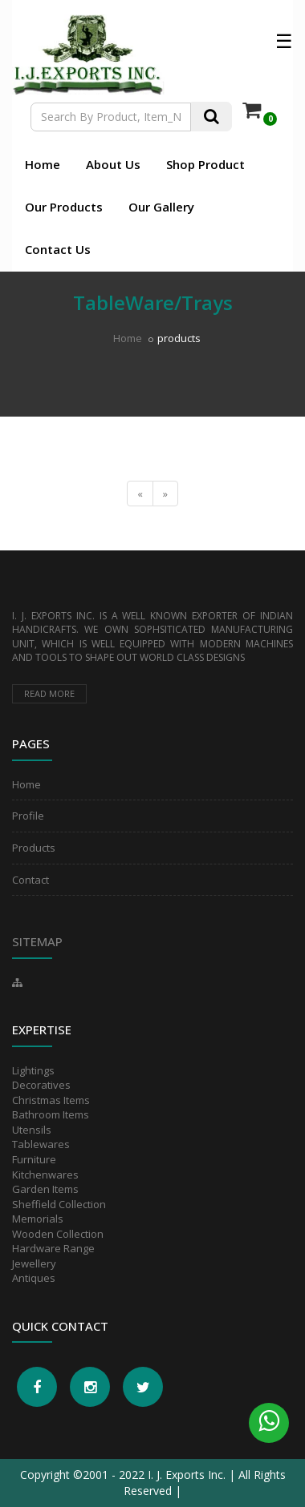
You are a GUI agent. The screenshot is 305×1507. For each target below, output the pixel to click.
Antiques (33, 1278)
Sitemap (37, 941)
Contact (30, 879)
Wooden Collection (58, 1234)
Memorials (37, 1218)
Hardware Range (53, 1248)
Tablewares (41, 1144)
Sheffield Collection (59, 1204)
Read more (49, 693)
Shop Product (205, 164)
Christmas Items (51, 1100)
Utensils (31, 1129)
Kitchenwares (45, 1174)
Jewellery (34, 1263)
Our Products (64, 207)
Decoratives (41, 1085)
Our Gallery (161, 207)
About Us (113, 164)
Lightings (33, 1070)
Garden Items (45, 1189)
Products (33, 847)
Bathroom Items (50, 1114)
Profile (28, 815)
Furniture (34, 1159)
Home (42, 164)
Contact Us (58, 249)
